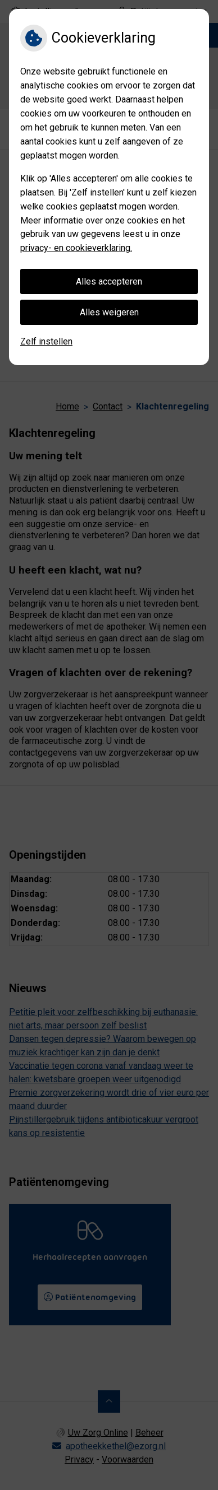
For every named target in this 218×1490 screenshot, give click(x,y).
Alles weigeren (109, 312)
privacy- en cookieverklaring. (76, 248)
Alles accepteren (109, 281)
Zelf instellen (46, 341)
